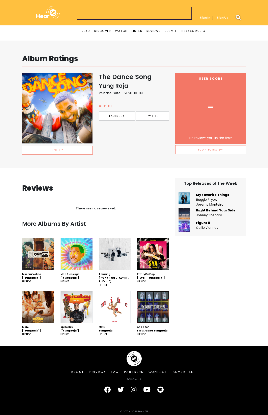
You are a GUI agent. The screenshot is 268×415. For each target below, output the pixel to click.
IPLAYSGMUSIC (193, 31)
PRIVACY (97, 371)
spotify (57, 150)
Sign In (205, 18)
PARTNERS (133, 371)
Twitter (152, 116)
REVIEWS (153, 31)
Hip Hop (26, 281)
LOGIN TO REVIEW (210, 149)
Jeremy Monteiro (209, 204)
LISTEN (137, 31)
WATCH (121, 31)
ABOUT (77, 371)
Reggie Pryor (206, 199)
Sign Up (223, 18)
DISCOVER (102, 31)
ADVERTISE (182, 371)
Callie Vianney (207, 227)
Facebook (116, 116)
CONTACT (158, 371)
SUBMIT (171, 31)
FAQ (115, 371)
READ (86, 31)
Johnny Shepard (209, 215)
